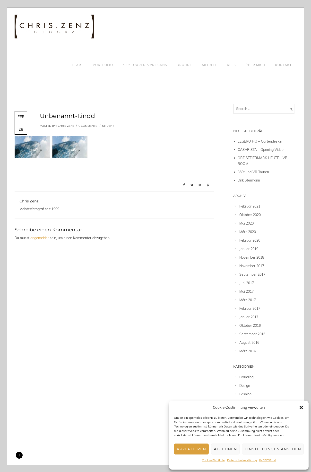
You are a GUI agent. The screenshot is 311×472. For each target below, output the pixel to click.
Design (244, 385)
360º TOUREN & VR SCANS (145, 65)
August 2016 (249, 342)
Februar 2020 (249, 240)
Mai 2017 (246, 291)
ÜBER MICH (255, 65)
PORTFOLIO (103, 65)
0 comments (87, 125)
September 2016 (252, 334)
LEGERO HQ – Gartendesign (260, 141)
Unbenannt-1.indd (67, 115)
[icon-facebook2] (19, 455)
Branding (246, 377)
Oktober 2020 (250, 215)
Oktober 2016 (250, 325)
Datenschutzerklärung (242, 460)
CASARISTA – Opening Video (261, 149)
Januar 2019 (248, 249)
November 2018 (251, 257)
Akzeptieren (191, 449)
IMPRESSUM (267, 460)
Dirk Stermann (249, 180)
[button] (301, 407)
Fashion (245, 394)
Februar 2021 (249, 206)
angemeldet (39, 238)
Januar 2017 (248, 317)
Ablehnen (225, 449)
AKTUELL (209, 65)
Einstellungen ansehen (273, 449)
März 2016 (247, 351)
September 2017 (252, 274)
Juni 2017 (246, 283)
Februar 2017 (249, 308)
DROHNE (184, 65)
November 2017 (251, 266)
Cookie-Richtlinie (213, 460)
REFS (231, 65)
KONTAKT (283, 65)
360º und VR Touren (253, 172)
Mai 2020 (246, 223)
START (77, 65)
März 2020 (247, 232)
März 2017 (247, 300)
